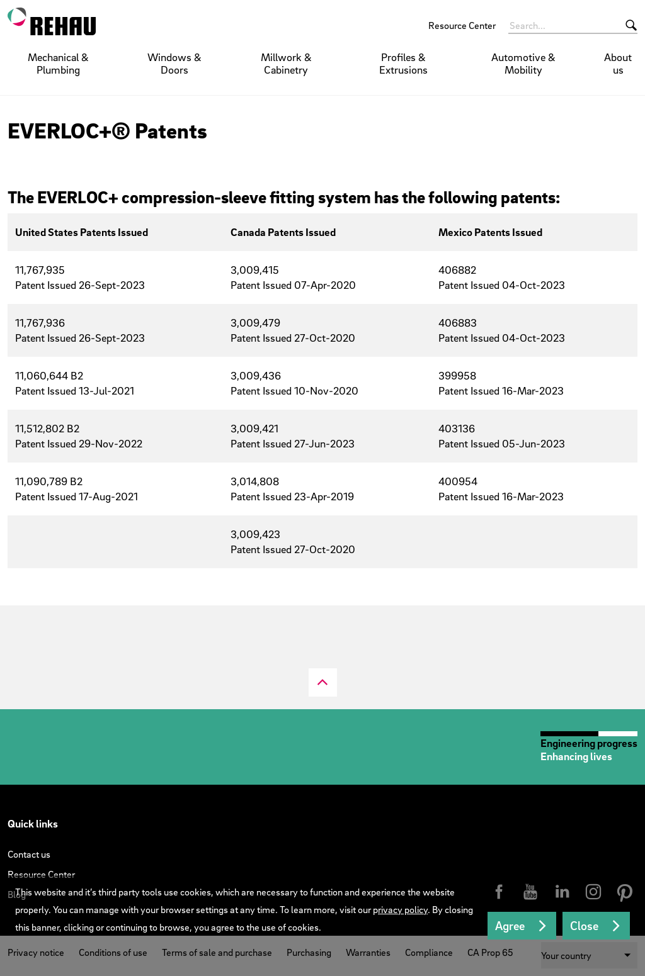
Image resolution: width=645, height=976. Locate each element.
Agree (510, 925)
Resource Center (462, 25)
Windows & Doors (174, 63)
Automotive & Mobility (523, 63)
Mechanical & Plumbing (58, 63)
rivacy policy (403, 909)
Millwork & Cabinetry (286, 63)
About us (618, 63)
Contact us (29, 854)
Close (584, 925)
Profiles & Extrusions (403, 63)
